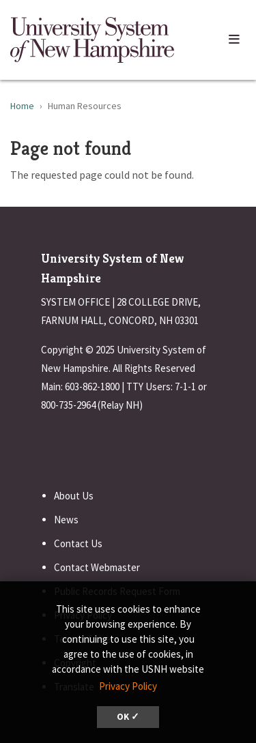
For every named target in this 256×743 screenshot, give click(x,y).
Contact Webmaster (97, 567)
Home (22, 106)
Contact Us (78, 543)
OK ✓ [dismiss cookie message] (128, 717)
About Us (74, 495)
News (66, 519)
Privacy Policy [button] (128, 686)
